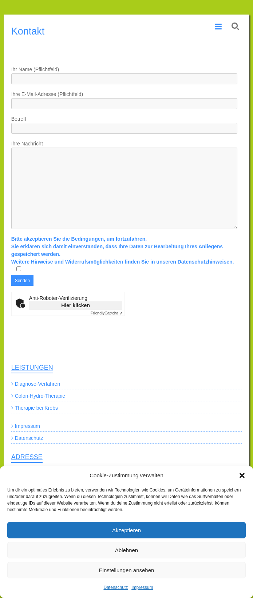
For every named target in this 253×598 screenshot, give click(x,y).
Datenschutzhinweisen (205, 262)
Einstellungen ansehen (126, 570)
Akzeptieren (126, 530)
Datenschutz (115, 587)
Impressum (142, 587)
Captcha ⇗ (106, 313)
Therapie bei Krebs (36, 408)
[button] (242, 475)
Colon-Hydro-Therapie (40, 396)
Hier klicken (75, 305)
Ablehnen (126, 550)
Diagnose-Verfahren (37, 384)
